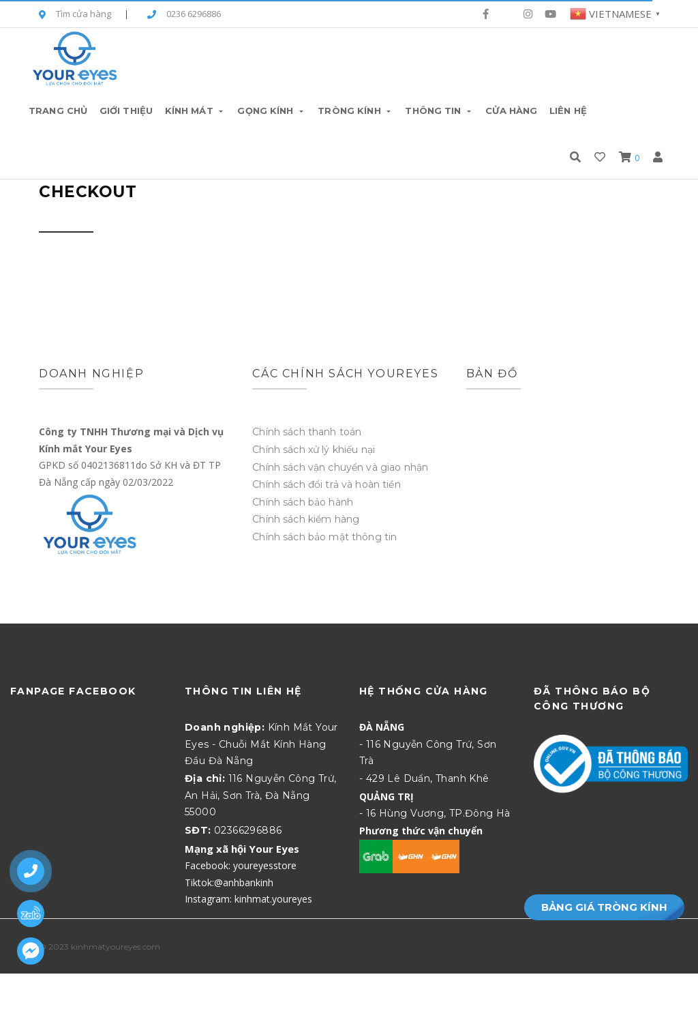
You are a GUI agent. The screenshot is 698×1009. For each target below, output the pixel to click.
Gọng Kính (271, 110)
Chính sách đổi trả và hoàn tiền (326, 484)
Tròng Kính (355, 110)
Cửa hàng (511, 110)
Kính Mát (195, 110)
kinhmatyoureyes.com (115, 946)
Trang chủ (58, 110)
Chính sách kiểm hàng (305, 519)
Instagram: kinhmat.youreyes (248, 898)
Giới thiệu (126, 110)
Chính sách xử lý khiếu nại (313, 449)
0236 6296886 (184, 14)
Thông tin (439, 110)
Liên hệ (568, 110)
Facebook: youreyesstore (241, 865)
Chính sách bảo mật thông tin (324, 537)
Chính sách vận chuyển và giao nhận (340, 467)
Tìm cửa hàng (75, 14)
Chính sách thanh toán (306, 432)
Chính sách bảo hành (302, 502)
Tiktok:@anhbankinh (229, 882)
